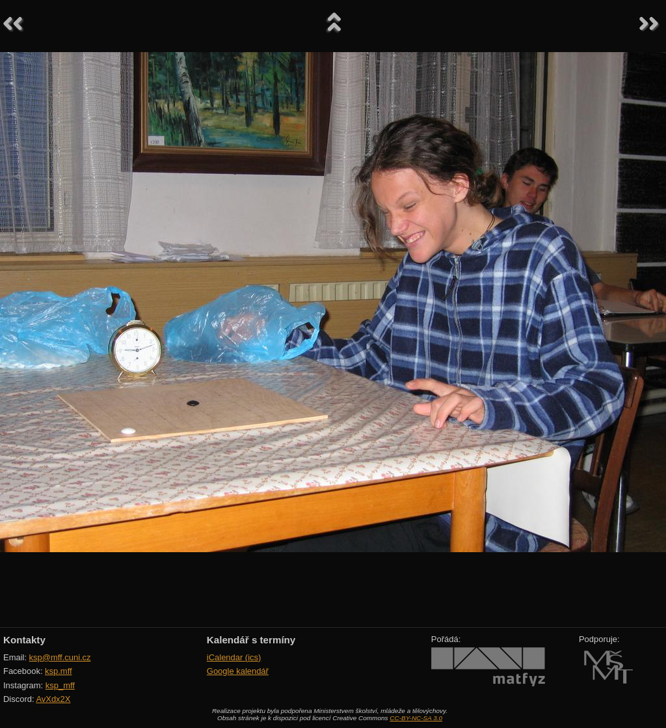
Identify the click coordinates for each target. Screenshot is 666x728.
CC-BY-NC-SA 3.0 (416, 717)
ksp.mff (58, 671)
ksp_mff (60, 685)
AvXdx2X (53, 699)
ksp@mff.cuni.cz (60, 657)
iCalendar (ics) (234, 657)
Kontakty (24, 639)
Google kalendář (238, 671)
